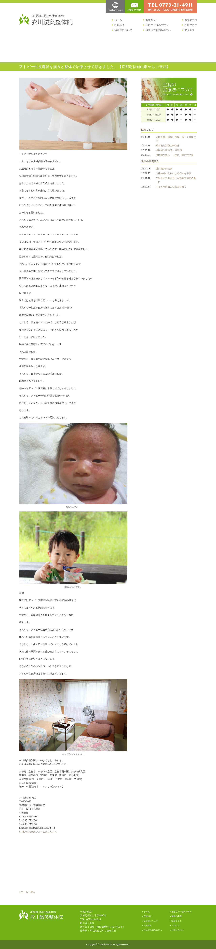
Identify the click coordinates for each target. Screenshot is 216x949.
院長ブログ (190, 25)
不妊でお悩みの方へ (157, 25)
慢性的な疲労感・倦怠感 (169, 150)
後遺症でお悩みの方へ (158, 30)
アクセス (189, 30)
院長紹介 (119, 25)
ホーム (118, 20)
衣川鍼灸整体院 (105, 944)
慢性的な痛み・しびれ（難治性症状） (176, 155)
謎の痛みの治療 (164, 168)
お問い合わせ (177, 930)
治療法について (123, 30)
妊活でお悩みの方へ (153, 930)
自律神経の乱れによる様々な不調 (173, 173)
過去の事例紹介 (150, 161)
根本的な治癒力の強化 (167, 145)
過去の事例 (190, 20)
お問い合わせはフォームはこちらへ (38, 831)
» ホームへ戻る (27, 891)
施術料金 (151, 20)
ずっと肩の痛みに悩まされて (171, 186)
